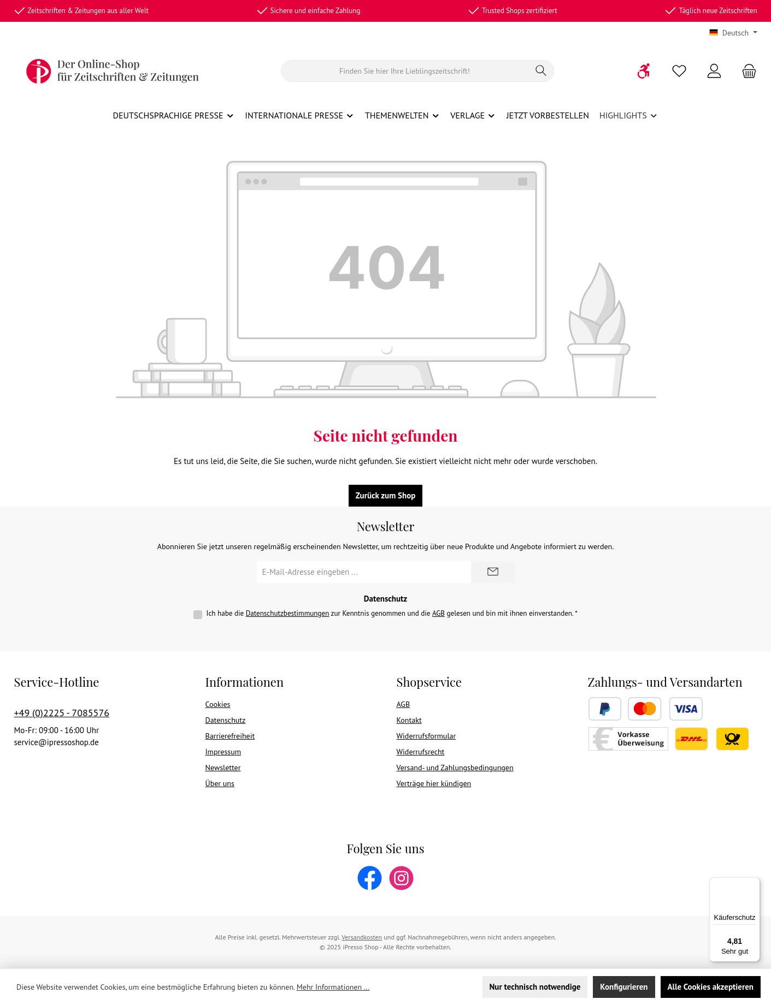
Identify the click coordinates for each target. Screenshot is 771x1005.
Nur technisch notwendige (535, 987)
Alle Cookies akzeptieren (711, 987)
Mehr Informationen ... (333, 987)
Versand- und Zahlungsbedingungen (455, 767)
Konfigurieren (624, 987)
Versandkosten (362, 937)
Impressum (223, 752)
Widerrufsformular (426, 736)
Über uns (219, 783)
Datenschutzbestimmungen (287, 613)
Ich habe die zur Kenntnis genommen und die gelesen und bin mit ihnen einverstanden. (392, 613)
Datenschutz (225, 720)
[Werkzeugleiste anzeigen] (644, 71)
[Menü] (753, 883)
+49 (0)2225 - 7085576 (62, 712)
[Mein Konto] (714, 71)
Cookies (218, 704)
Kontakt (409, 720)
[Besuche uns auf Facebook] (370, 878)
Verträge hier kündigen (434, 783)
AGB (438, 613)
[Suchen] (405, 71)
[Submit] (493, 572)
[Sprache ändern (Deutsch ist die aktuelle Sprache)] (733, 32)
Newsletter (223, 767)
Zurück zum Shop (386, 495)
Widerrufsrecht (421, 752)
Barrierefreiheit (230, 736)
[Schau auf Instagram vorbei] (401, 878)
